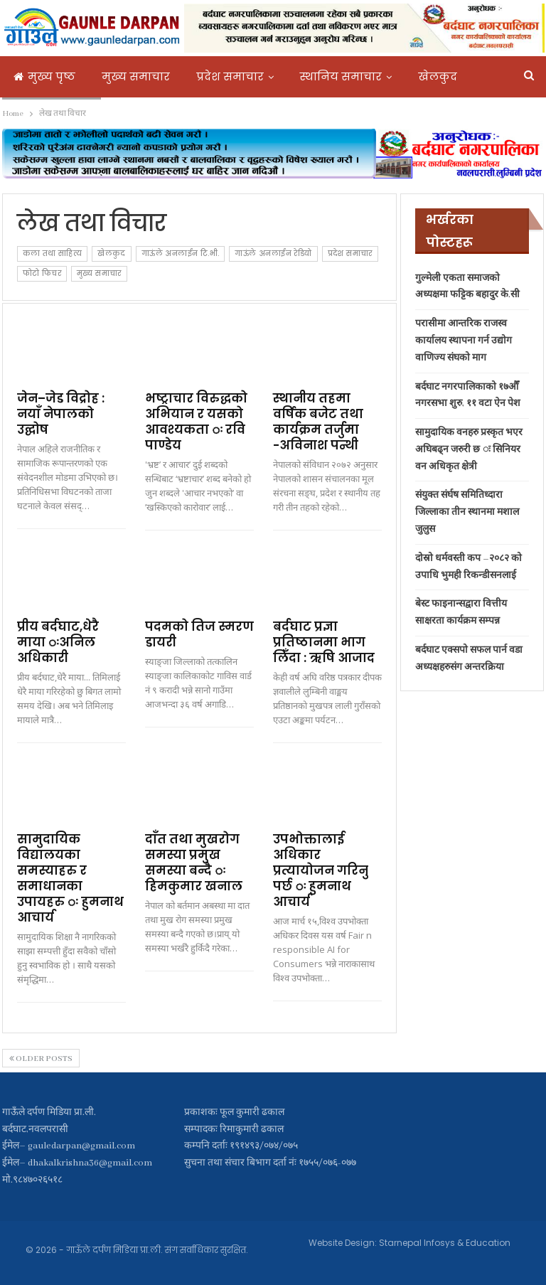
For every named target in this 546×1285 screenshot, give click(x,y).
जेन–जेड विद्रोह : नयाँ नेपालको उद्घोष (61, 414)
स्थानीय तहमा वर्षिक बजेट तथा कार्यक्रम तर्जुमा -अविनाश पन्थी (318, 422)
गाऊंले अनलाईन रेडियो (273, 253)
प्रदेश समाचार (230, 76)
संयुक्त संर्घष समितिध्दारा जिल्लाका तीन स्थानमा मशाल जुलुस (467, 512)
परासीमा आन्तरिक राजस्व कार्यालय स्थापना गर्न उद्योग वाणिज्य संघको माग (463, 341)
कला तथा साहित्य (52, 253)
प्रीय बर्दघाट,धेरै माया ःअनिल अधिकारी (58, 642)
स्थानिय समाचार (341, 76)
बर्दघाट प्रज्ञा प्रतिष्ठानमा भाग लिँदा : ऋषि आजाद (324, 642)
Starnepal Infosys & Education (444, 1243)
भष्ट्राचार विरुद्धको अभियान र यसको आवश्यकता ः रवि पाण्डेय (196, 422)
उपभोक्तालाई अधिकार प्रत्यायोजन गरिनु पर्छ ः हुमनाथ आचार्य (320, 870)
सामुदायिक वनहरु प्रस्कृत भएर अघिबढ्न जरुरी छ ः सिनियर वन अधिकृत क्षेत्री (469, 450)
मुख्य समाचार (136, 76)
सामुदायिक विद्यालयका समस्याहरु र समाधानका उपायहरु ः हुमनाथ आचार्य (70, 878)
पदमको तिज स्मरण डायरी (199, 634)
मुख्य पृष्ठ (44, 76)
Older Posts (41, 1059)
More (431, 76)
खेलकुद (111, 253)
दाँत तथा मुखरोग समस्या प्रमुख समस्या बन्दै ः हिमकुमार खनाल (193, 863)
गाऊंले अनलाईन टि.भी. (180, 253)
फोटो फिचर (42, 273)
